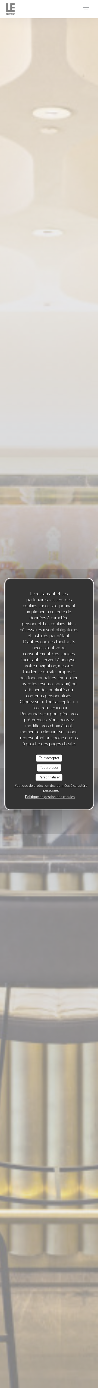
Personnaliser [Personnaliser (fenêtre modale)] (49, 777)
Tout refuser (49, 767)
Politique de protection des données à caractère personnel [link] (50, 788)
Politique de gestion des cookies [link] (50, 797)
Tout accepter (49, 757)
